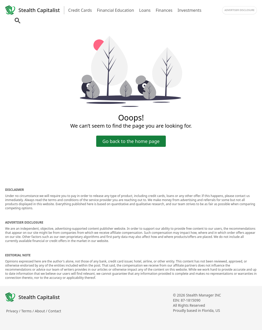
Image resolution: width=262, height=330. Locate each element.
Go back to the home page (130, 141)
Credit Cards (80, 10)
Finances (164, 10)
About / (41, 311)
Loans (145, 10)
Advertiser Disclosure (239, 10)
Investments (189, 10)
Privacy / (13, 311)
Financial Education (115, 10)
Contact (54, 311)
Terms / (28, 311)
